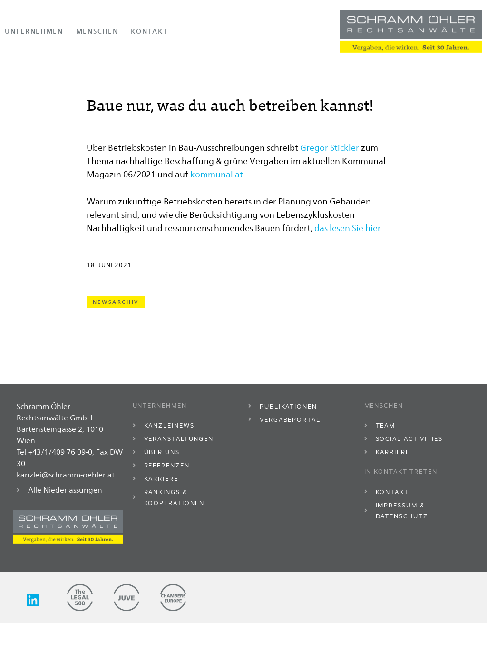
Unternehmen (34, 31)
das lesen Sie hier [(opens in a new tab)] (347, 258)
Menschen (97, 31)
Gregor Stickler (329, 178)
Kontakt (149, 31)
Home (14, 70)
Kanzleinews (104, 70)
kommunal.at (216, 204)
